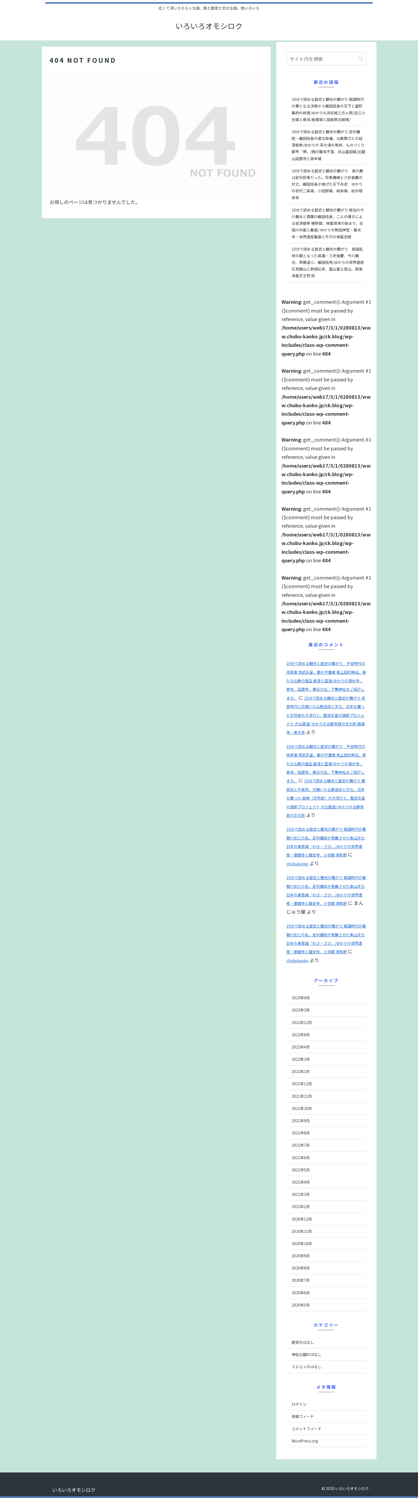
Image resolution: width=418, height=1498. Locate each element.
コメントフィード (306, 1428)
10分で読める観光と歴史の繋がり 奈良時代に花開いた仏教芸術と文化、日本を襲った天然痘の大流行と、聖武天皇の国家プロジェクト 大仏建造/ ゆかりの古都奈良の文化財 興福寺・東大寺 (325, 715)
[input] (326, 58)
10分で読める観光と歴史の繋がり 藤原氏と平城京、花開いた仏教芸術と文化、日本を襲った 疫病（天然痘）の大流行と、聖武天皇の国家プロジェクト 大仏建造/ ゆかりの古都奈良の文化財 (325, 798)
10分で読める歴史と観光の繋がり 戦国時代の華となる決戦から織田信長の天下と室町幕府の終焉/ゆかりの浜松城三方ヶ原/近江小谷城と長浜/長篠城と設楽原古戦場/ (328, 109)
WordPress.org (305, 1440)
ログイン (299, 1404)
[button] (360, 59)
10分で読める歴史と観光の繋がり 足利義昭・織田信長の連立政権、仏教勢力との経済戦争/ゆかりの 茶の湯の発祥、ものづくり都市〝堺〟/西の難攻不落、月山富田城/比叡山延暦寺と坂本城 (328, 145)
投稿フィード (303, 1416)
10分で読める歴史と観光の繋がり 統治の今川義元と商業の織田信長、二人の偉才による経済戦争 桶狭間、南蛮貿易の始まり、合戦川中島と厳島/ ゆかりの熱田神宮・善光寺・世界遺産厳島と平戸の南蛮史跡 (328, 223)
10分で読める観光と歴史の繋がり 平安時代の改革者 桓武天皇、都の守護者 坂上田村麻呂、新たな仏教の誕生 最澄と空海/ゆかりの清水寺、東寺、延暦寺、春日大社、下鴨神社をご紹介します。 (326, 681)
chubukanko (297, 863)
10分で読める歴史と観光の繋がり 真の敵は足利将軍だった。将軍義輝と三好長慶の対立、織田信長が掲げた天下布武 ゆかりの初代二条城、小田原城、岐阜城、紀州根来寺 (327, 184)
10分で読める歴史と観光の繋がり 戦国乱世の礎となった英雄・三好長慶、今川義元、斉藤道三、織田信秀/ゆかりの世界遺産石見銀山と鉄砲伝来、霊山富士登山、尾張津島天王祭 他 (328, 262)
